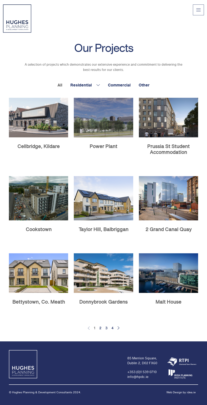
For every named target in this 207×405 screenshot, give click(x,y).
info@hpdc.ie (137, 376)
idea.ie (191, 392)
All (59, 85)
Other (144, 85)
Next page (118, 328)
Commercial (119, 85)
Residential (81, 85)
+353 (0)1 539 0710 (142, 371)
